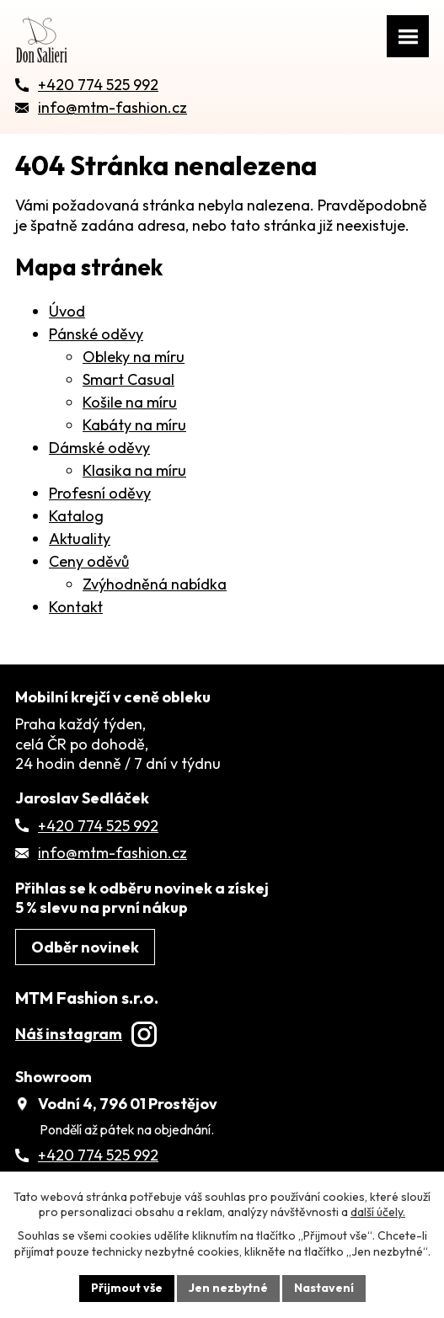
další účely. (377, 1211)
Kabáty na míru (134, 425)
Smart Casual (128, 379)
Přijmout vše (127, 1287)
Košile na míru (130, 402)
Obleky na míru (134, 356)
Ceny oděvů (89, 561)
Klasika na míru (134, 470)
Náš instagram (86, 1033)
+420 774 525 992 (98, 825)
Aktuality (79, 538)
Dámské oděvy (99, 447)
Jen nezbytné (228, 1287)
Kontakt (76, 606)
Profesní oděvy (100, 493)
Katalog (76, 516)
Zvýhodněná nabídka (155, 584)
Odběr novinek (85, 947)
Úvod (67, 311)
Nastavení (324, 1287)
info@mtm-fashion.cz (112, 852)
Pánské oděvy (96, 334)
